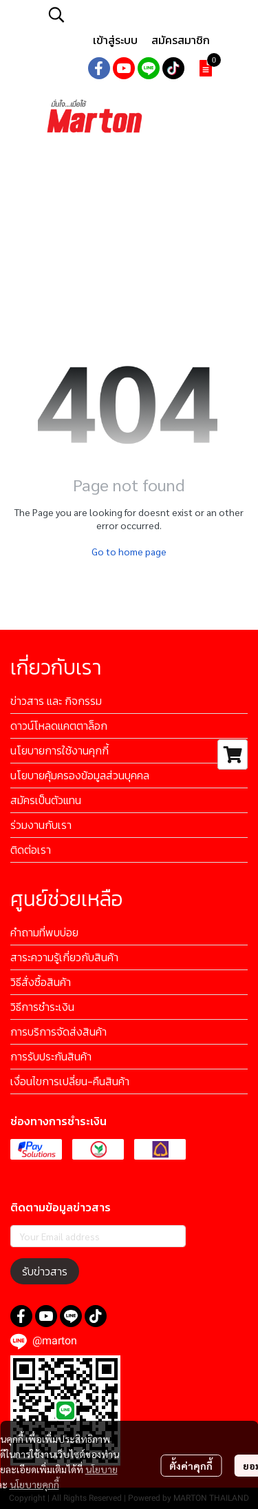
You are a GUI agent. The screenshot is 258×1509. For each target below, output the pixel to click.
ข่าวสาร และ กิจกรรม (56, 700)
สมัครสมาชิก (180, 40)
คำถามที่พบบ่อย (44, 932)
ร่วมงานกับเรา (41, 825)
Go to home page (129, 551)
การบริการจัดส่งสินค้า (58, 1031)
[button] (131, 14)
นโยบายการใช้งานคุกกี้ (59, 750)
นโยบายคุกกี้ (34, 1484)
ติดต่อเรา (30, 849)
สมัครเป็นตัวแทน (45, 800)
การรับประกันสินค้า (51, 1056)
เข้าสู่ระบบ (115, 40)
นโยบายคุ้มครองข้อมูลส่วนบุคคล (79, 775)
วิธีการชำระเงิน (42, 1006)
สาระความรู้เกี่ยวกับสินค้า (64, 957)
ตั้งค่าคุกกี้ (191, 1465)
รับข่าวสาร (44, 1271)
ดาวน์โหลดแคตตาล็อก (58, 725)
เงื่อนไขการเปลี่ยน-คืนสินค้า (69, 1081)
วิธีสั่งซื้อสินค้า (40, 982)
